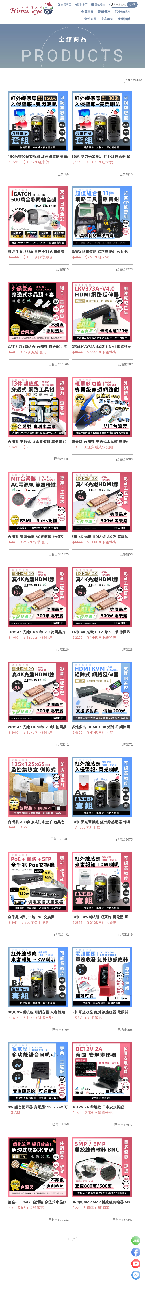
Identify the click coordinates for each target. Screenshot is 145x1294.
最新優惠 (104, 12)
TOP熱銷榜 (122, 12)
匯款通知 (98, 4)
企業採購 (124, 19)
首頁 (127, 79)
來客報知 (107, 19)
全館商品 (90, 19)
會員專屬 (87, 12)
